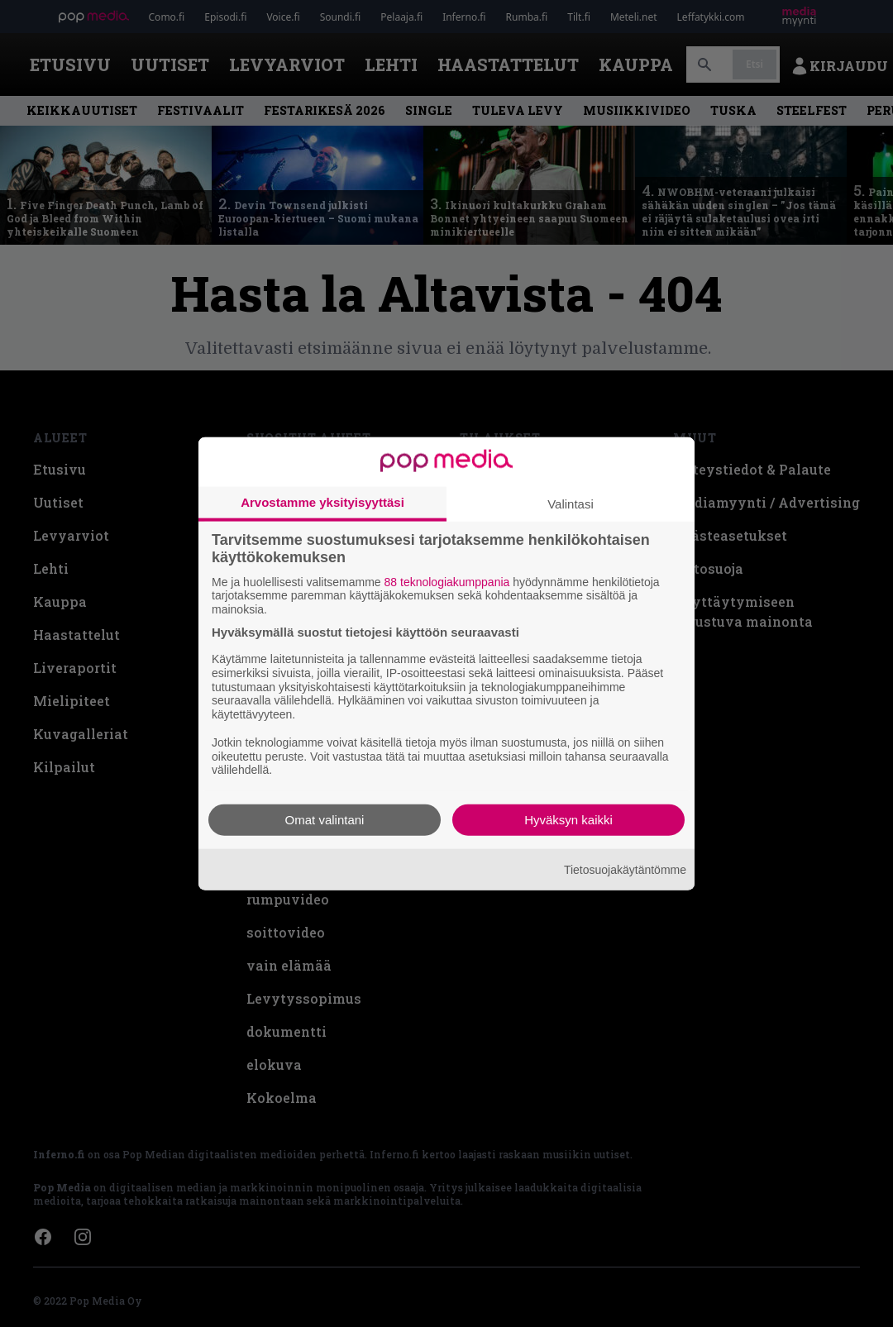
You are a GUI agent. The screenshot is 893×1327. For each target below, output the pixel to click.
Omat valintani (325, 820)
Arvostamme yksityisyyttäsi (322, 501)
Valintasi (570, 503)
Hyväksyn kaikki (568, 820)
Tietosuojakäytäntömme (625, 869)
